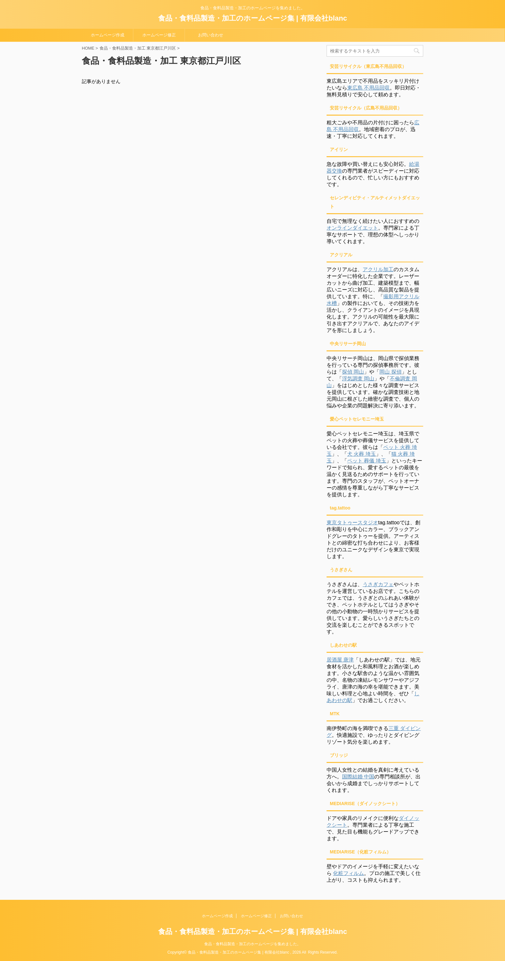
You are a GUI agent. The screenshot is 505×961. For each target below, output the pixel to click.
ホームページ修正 (159, 35)
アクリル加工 (378, 269)
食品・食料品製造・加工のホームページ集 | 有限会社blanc (252, 18)
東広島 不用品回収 (368, 87)
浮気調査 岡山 (358, 378)
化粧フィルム (348, 873)
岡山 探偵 (390, 372)
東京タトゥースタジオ (352, 522)
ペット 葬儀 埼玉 (366, 460)
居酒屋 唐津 (340, 659)
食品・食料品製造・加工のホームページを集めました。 (252, 944)
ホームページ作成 (107, 35)
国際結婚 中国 (358, 776)
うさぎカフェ (378, 584)
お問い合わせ (210, 35)
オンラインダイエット (352, 228)
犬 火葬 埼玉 (361, 454)
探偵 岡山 (353, 372)
